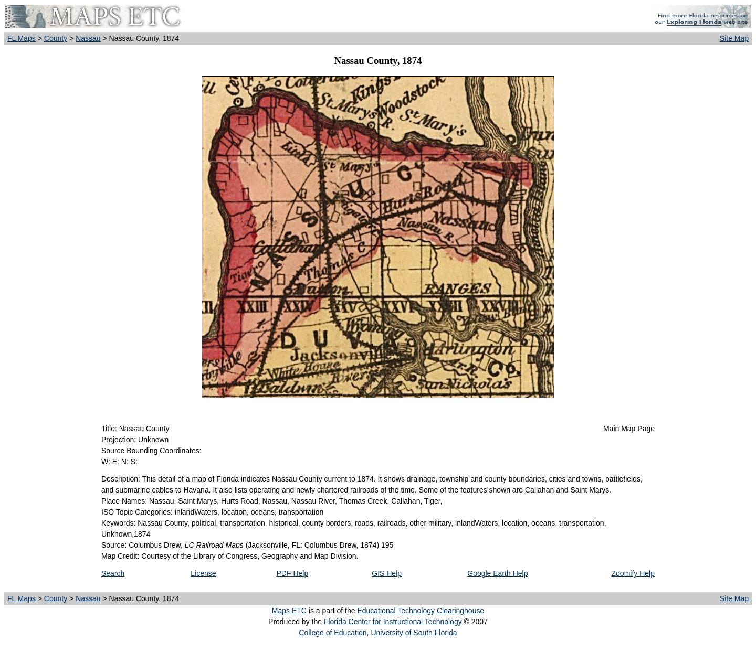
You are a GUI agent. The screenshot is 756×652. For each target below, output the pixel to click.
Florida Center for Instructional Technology (393, 621)
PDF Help (293, 573)
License (203, 573)
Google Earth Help (497, 573)
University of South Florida (414, 632)
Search (112, 573)
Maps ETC (289, 610)
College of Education (332, 632)
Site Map (734, 38)
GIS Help (387, 573)
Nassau (88, 38)
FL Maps (21, 38)
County (55, 38)
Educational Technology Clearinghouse (420, 610)
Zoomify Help (633, 573)
